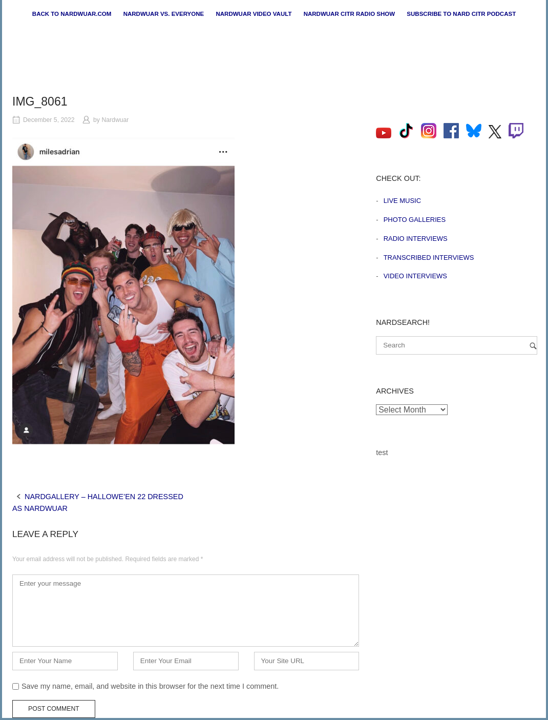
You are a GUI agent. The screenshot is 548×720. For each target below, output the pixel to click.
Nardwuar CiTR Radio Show (349, 14)
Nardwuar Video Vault (253, 14)
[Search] (533, 345)
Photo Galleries (415, 219)
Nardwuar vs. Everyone (163, 14)
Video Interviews (415, 276)
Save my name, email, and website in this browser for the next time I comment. (150, 686)
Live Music (402, 200)
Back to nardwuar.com (72, 14)
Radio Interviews (416, 238)
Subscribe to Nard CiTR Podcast (461, 14)
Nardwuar (115, 120)
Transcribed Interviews (429, 257)
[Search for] (456, 345)
